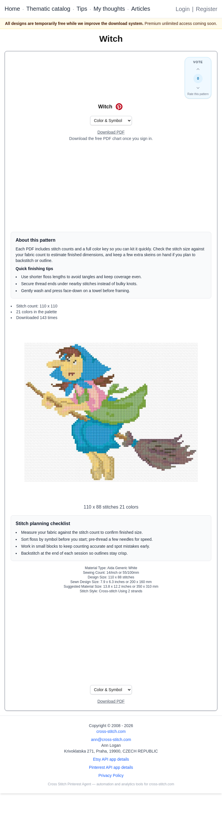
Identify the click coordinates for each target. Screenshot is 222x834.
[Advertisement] (111, 186)
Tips (82, 9)
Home (12, 9)
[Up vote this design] (198, 69)
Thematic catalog (48, 9)
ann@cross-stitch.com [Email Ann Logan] (111, 739)
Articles (140, 9)
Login (182, 9)
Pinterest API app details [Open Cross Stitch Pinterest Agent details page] (111, 767)
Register (206, 9)
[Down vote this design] (198, 87)
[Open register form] (111, 132)
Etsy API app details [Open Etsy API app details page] (111, 759)
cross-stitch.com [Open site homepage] (110, 731)
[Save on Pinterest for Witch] (119, 106)
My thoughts (109, 9)
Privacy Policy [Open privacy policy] (110, 775)
